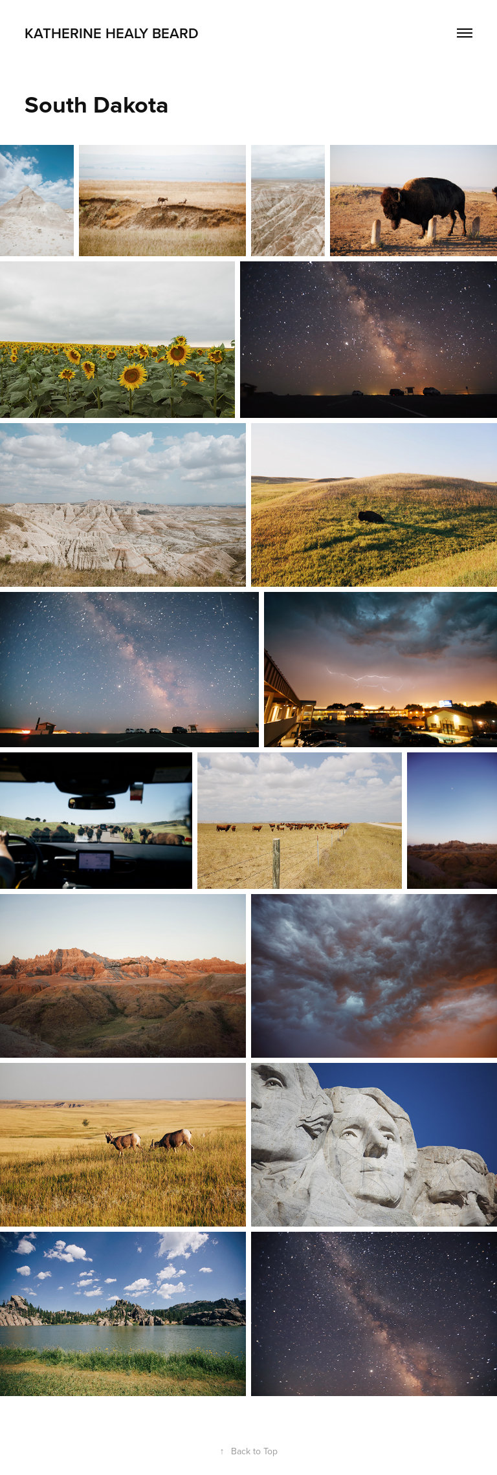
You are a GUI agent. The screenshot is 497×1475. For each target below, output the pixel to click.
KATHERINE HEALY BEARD (112, 33)
